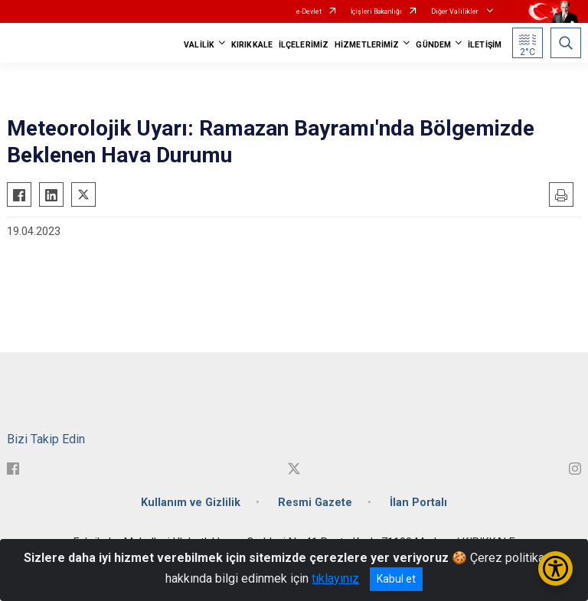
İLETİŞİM (484, 45)
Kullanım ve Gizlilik (190, 502)
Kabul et (396, 579)
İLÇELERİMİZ (303, 45)
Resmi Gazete (315, 502)
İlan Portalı (418, 502)
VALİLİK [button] (199, 45)
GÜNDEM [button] (433, 45)
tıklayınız (335, 578)
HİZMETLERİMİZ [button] (367, 45)
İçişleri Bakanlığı (376, 11)
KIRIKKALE (252, 45)
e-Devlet (309, 11)
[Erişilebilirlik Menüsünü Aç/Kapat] (555, 568)
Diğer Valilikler (455, 11)
